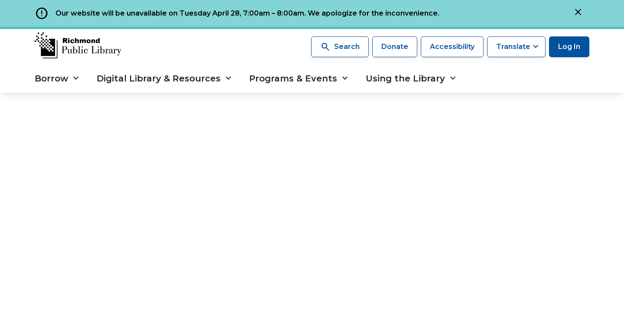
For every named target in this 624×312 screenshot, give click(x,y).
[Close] (578, 13)
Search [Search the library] (340, 47)
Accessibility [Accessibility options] (452, 46)
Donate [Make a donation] (394, 46)
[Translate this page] (516, 46)
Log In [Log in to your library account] (569, 46)
